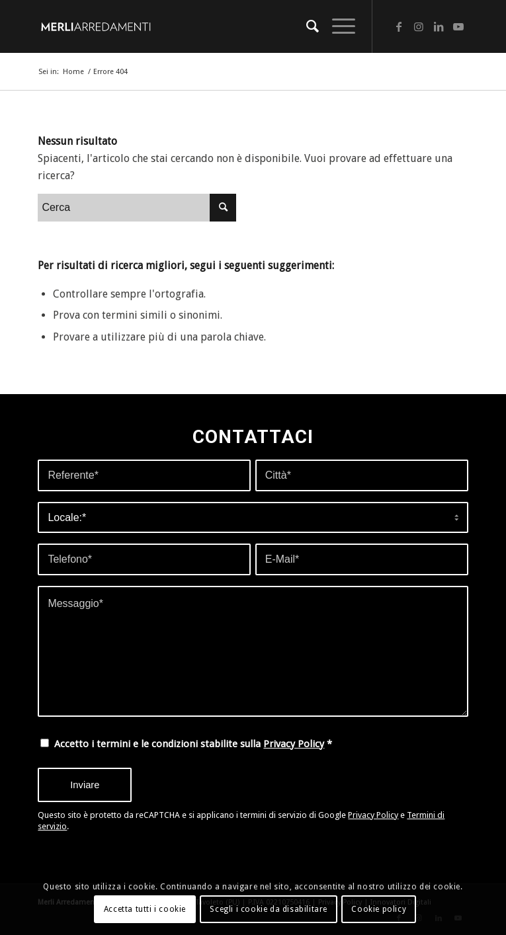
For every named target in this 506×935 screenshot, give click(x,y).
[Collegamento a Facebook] (399, 27)
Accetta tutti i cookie (145, 909)
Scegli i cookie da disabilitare (268, 909)
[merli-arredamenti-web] (210, 26)
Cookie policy (378, 909)
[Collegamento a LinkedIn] (438, 27)
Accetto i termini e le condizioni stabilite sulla (193, 744)
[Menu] (337, 26)
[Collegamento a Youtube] (458, 27)
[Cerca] (306, 26)
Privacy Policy (293, 744)
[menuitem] (306, 26)
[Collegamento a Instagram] (419, 27)
